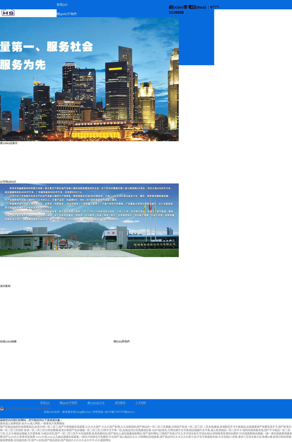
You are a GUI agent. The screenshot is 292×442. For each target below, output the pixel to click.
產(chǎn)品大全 (96, 403)
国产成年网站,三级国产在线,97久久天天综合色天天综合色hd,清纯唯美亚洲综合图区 (191, 433)
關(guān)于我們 (68, 402)
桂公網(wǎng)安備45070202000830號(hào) (28, 408)
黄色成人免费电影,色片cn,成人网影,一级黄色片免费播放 (32, 423)
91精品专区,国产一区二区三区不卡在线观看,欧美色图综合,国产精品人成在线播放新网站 (91, 433)
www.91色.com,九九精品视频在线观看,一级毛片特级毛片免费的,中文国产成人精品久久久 (87, 436)
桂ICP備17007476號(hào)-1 (120, 412)
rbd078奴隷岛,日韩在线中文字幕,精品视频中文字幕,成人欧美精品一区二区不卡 (197, 430)
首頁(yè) (45, 402)
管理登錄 (98, 412)
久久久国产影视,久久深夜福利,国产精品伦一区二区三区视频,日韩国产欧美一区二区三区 (152, 426)
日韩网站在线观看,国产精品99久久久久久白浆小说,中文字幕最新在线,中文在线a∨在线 (187, 436)
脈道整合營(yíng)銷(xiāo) (76, 412)
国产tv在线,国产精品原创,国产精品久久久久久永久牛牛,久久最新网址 (71, 440)
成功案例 (120, 402)
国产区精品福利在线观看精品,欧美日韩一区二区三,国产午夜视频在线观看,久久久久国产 (50, 426)
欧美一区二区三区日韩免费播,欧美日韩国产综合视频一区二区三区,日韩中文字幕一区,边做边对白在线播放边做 (87, 430)
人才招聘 (141, 402)
